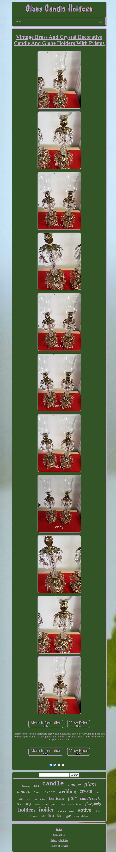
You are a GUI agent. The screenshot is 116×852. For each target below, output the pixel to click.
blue (19, 804)
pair (72, 798)
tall (99, 792)
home (33, 816)
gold (35, 800)
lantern (23, 791)
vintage (74, 784)
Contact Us (59, 834)
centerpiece (50, 804)
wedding (67, 791)
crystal (87, 791)
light (67, 816)
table (43, 799)
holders (26, 810)
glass (90, 784)
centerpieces (74, 804)
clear (50, 792)
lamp (28, 804)
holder (46, 810)
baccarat (26, 786)
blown (37, 792)
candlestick (90, 798)
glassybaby (93, 803)
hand (36, 785)
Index (59, 829)
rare (28, 800)
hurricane (57, 798)
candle (53, 783)
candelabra (81, 816)
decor (71, 811)
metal (37, 805)
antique (61, 811)
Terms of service (59, 845)
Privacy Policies (59, 840)
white (21, 799)
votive (84, 810)
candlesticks (51, 816)
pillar (97, 811)
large (62, 804)
